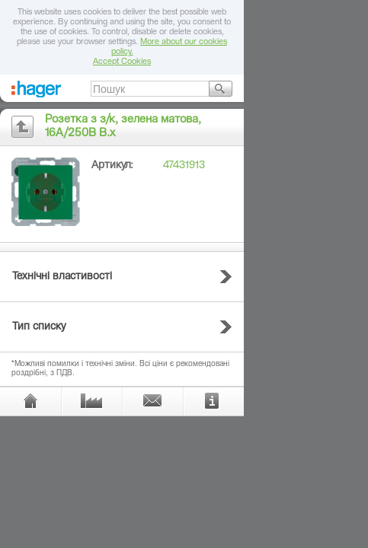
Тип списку (39, 327)
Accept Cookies (122, 62)
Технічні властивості (62, 277)
